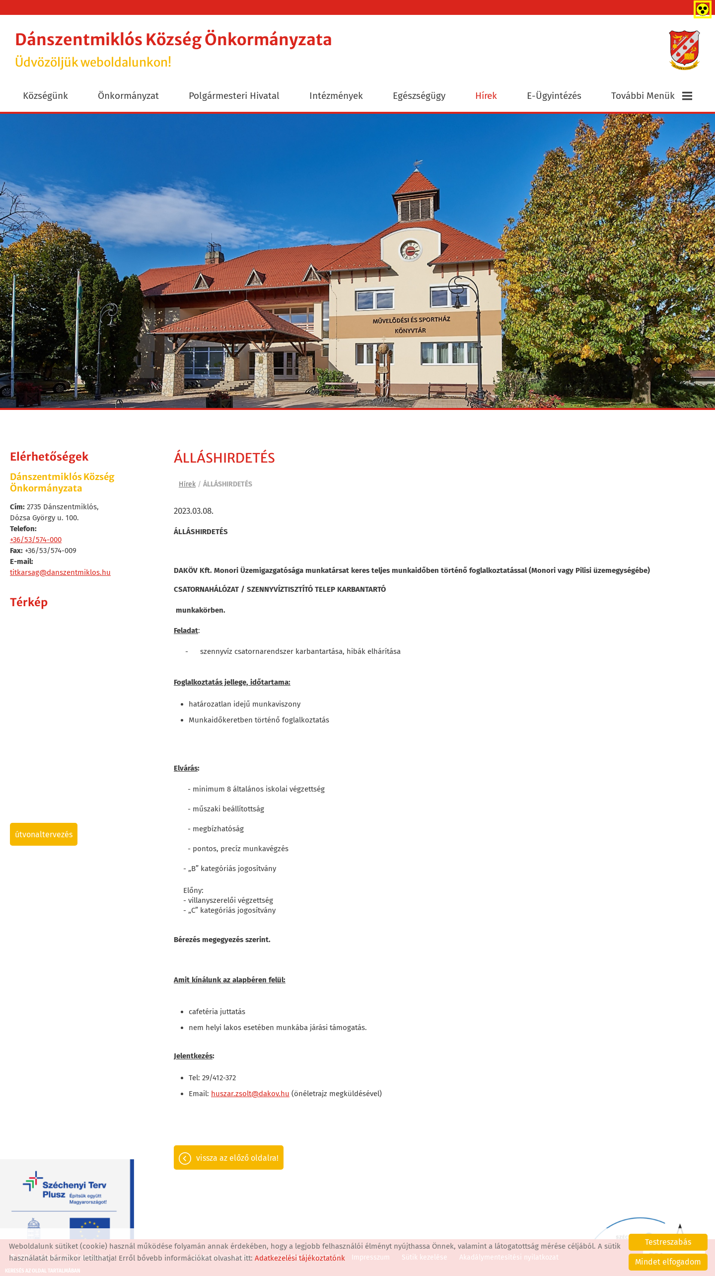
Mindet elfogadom (668, 1262)
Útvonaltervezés (43, 834)
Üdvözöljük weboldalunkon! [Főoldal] (173, 50)
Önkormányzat (128, 95)
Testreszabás (668, 1242)
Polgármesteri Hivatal (234, 95)
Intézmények (336, 95)
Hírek (486, 95)
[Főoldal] (684, 50)
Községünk (45, 95)
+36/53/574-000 (36, 539)
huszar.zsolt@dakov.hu (250, 1093)
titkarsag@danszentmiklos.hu (60, 572)
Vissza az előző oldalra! (237, 1158)
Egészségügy (419, 95)
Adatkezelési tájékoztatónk (300, 1258)
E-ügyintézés (554, 95)
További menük (651, 95)
